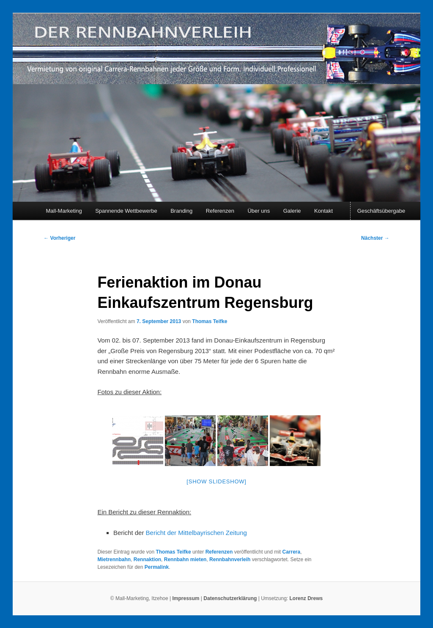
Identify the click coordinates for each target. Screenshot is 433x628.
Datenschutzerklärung (230, 598)
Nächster (375, 238)
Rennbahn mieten (185, 559)
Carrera (291, 552)
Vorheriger (59, 238)
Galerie (292, 211)
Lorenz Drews (306, 598)
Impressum (185, 598)
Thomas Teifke (209, 321)
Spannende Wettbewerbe (126, 211)
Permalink (157, 567)
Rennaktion (147, 559)
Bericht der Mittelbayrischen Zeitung (196, 532)
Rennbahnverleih (229, 559)
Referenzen (220, 211)
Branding (181, 211)
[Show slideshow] (216, 481)
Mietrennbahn (114, 559)
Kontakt (323, 211)
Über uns (258, 211)
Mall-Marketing (64, 211)
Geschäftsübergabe (381, 211)
